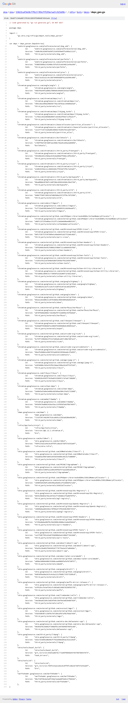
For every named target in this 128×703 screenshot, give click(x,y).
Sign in (123, 4)
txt (117, 699)
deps (86, 12)
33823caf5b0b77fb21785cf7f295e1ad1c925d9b (40, 12)
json (124, 699)
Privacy (22, 699)
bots (79, 12)
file (54, 18)
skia (5, 12)
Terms (28, 699)
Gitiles (15, 699)
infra (72, 12)
